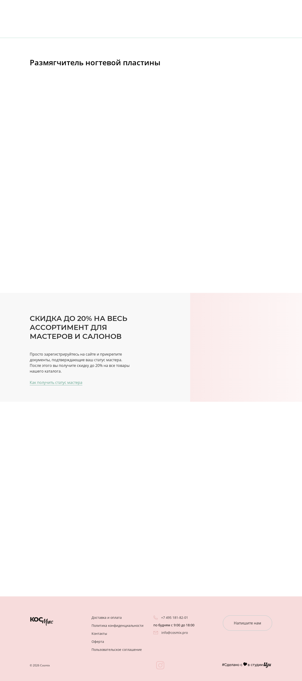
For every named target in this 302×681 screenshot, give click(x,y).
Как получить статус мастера (56, 382)
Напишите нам (247, 623)
